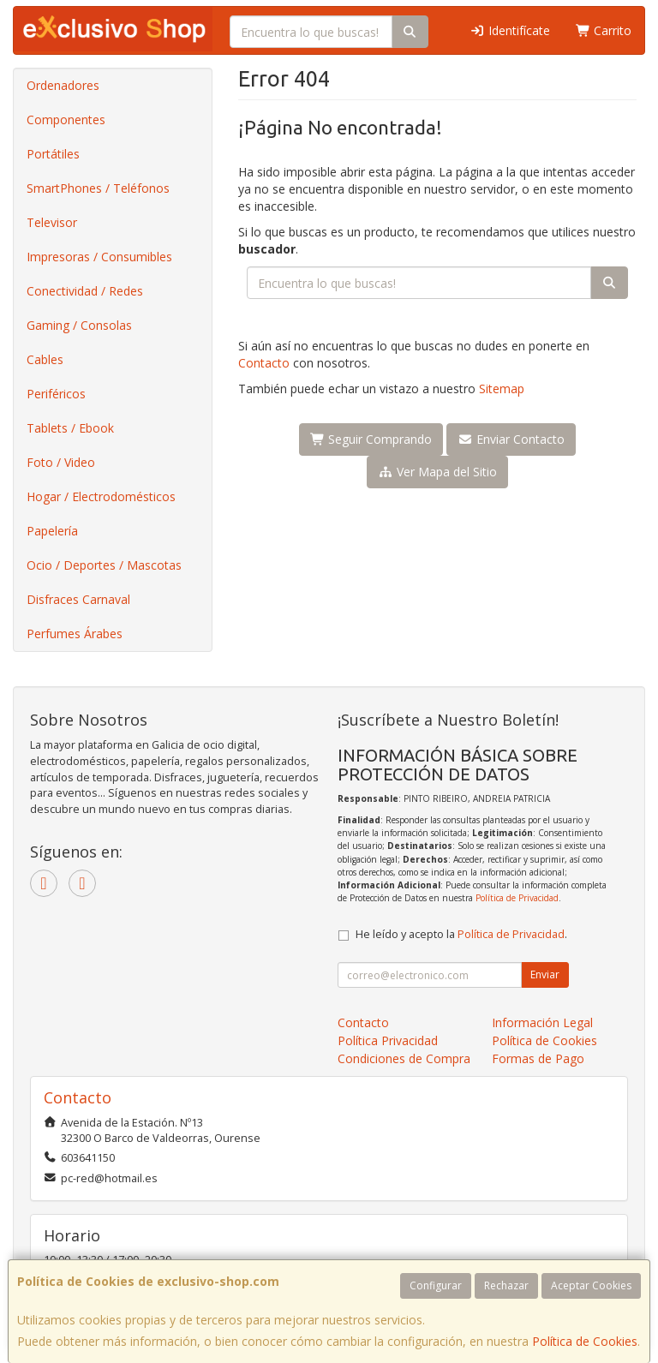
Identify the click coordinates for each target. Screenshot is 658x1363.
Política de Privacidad (517, 898)
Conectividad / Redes (85, 291)
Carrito (604, 30)
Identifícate (510, 30)
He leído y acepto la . (461, 934)
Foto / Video (61, 462)
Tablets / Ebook (70, 428)
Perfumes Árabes (75, 633)
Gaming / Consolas (79, 325)
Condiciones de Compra (404, 1058)
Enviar (544, 974)
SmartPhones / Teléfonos (98, 188)
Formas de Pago (538, 1058)
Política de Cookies (584, 1341)
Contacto (264, 363)
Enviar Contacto (511, 439)
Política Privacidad (388, 1040)
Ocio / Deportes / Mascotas (104, 565)
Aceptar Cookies (591, 1285)
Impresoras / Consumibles (99, 256)
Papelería (52, 531)
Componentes (66, 119)
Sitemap (501, 388)
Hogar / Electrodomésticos (101, 496)
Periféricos (56, 394)
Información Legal (542, 1022)
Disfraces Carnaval (78, 599)
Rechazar (506, 1285)
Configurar (436, 1285)
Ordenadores (63, 85)
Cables (45, 359)
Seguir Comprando (371, 439)
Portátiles (53, 154)
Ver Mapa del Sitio (437, 471)
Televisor (52, 222)
